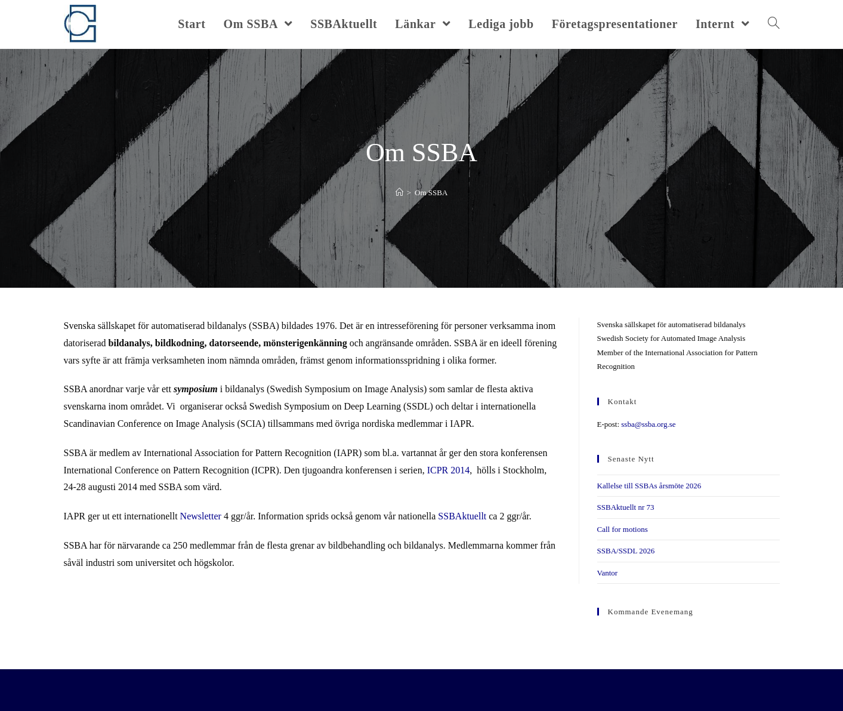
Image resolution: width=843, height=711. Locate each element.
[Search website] (774, 24)
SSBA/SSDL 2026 (626, 550)
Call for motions (622, 529)
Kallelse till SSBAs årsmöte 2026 (649, 485)
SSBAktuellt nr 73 (625, 507)
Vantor (607, 572)
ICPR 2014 (448, 470)
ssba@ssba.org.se (648, 424)
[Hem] (399, 192)
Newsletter (200, 516)
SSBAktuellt (462, 516)
